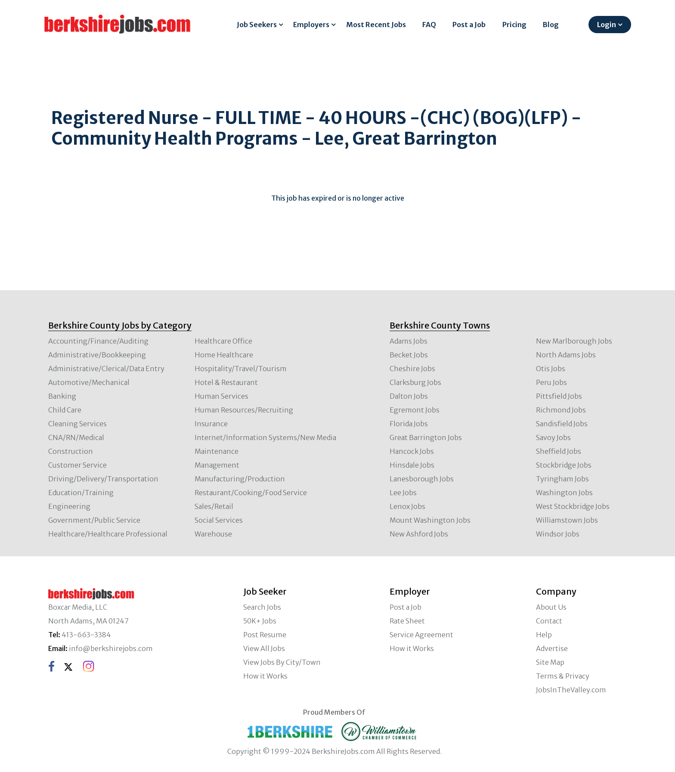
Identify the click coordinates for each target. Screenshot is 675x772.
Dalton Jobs (409, 396)
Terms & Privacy (562, 676)
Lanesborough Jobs (422, 478)
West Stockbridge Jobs (573, 506)
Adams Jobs (408, 341)
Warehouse (213, 534)
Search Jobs (262, 607)
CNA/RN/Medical (76, 437)
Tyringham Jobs (562, 478)
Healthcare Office (223, 341)
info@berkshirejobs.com (111, 648)
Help (544, 634)
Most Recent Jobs (376, 24)
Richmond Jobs (561, 410)
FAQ (429, 24)
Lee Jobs (403, 492)
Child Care (64, 410)
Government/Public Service (94, 520)
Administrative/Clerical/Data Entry (106, 368)
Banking (62, 396)
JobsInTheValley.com (571, 689)
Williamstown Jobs (567, 520)
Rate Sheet (407, 621)
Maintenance (216, 451)
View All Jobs (264, 648)
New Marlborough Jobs (574, 341)
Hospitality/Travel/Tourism (241, 368)
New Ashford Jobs (419, 534)
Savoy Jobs (553, 437)
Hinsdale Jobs (412, 465)
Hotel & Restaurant (226, 382)
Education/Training (81, 492)
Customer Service (77, 465)
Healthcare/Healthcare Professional (107, 534)
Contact (549, 621)
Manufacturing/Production (240, 478)
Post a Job (469, 24)
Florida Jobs (409, 423)
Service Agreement (421, 634)
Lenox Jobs (407, 506)
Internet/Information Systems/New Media (265, 437)
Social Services (219, 520)
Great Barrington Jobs (426, 437)
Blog (551, 24)
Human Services (221, 396)
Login (606, 24)
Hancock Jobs (412, 451)
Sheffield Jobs (558, 451)
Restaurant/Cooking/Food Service (251, 492)
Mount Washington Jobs (430, 520)
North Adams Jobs (566, 354)
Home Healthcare (224, 354)
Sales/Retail (214, 506)
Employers (311, 24)
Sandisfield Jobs (562, 423)
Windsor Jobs (557, 534)
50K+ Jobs (259, 621)
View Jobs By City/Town (282, 662)
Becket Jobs (409, 354)
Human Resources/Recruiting (244, 410)
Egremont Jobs (415, 410)
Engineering (69, 506)
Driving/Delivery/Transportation (103, 478)
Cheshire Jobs (412, 368)
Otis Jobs (550, 368)
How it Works (265, 676)
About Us (551, 607)
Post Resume (264, 634)
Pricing (514, 24)
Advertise (552, 648)
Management (217, 465)
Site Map (550, 662)
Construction (70, 451)
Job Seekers (257, 24)
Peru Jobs (551, 382)
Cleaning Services (77, 423)
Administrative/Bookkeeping (97, 354)
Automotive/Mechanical (89, 382)
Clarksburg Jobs (415, 382)
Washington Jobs (564, 492)
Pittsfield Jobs (559, 396)
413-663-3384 (86, 634)
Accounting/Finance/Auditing (98, 341)
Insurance (211, 423)
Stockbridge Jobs (563, 465)
